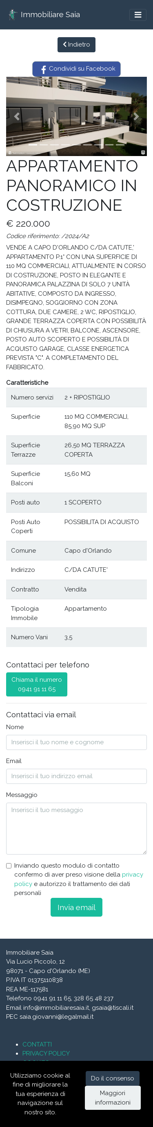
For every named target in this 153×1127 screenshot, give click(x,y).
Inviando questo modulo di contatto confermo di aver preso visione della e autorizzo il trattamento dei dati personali (78, 879)
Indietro (76, 44)
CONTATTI (37, 1044)
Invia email (76, 907)
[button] (16, 116)
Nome (15, 727)
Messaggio (22, 795)
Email (14, 761)
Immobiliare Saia (43, 15)
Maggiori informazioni (113, 1097)
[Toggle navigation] (137, 15)
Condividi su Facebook (76, 69)
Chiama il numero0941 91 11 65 (36, 684)
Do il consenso (112, 1078)
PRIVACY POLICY (46, 1053)
